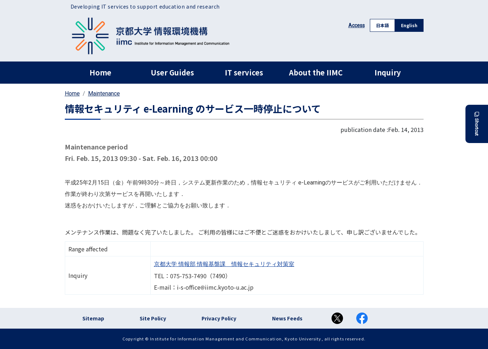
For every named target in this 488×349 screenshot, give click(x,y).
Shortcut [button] (476, 124)
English (409, 25)
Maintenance (104, 93)
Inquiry (388, 72)
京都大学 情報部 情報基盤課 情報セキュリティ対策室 (224, 264)
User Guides (172, 72)
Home (100, 72)
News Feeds (287, 318)
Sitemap (93, 318)
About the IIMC (316, 72)
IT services (244, 72)
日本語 (382, 25)
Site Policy (153, 318)
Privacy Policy (219, 318)
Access (356, 25)
